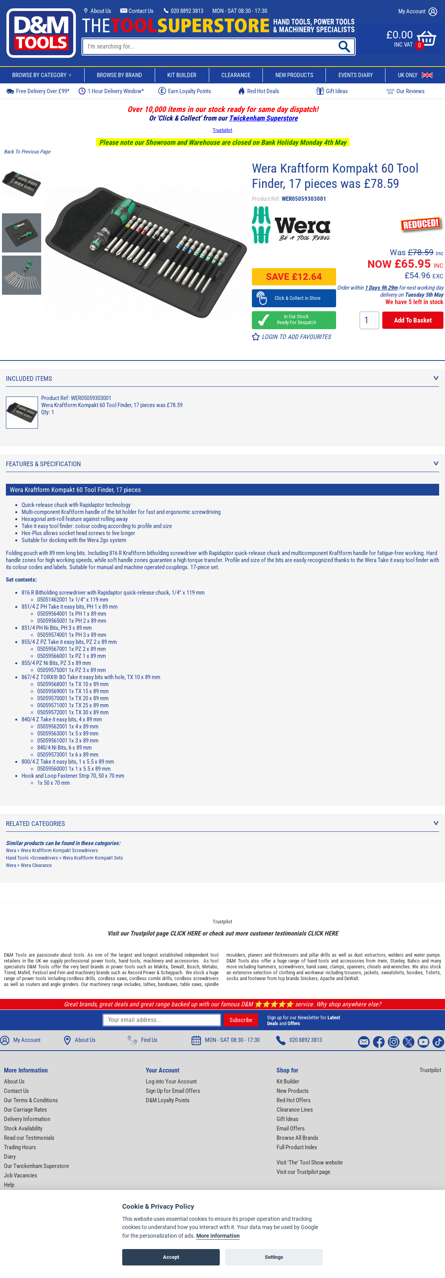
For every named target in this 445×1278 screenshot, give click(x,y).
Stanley (397, 961)
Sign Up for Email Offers (173, 1090)
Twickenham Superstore (263, 118)
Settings (274, 1257)
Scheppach (171, 972)
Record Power (142, 972)
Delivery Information (27, 1119)
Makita (161, 967)
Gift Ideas (332, 91)
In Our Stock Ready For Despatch (294, 319)
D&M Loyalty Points (168, 1100)
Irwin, (383, 961)
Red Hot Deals (258, 91)
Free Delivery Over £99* (37, 91)
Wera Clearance (36, 865)
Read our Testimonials (29, 1137)
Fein (61, 972)
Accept (171, 1257)
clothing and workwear (301, 972)
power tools (103, 961)
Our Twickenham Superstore (36, 1166)
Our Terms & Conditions (31, 1100)
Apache (327, 978)
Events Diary (355, 75)
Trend (9, 972)
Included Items (222, 378)
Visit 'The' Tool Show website (310, 1162)
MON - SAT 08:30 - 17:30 (239, 10)
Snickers (309, 978)
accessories (186, 961)
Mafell (24, 972)
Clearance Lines (295, 1109)
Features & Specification (222, 464)
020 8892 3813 (183, 10)
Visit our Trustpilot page (303, 1171)
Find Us (142, 1040)
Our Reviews (405, 91)
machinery (153, 961)
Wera (11, 850)
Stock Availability (23, 1128)
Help (9, 1184)
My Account (417, 11)
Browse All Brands (297, 1137)
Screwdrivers (45, 858)
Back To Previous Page (27, 152)
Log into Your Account (171, 1081)
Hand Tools (17, 858)
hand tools (130, 961)
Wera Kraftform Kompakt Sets (93, 858)
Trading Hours (20, 1147)
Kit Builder (181, 75)
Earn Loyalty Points (184, 91)
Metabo (209, 967)
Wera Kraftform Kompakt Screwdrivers (59, 850)
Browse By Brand (119, 75)
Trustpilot (222, 130)
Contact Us (137, 10)
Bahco (413, 961)
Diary (10, 1156)
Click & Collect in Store (294, 298)
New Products (294, 75)
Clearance (235, 75)
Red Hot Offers (294, 1100)
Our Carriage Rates (25, 1109)
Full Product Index (297, 1147)
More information (218, 1236)
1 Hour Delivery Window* (111, 91)
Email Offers (291, 1128)
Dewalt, (178, 967)
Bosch (193, 967)
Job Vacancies (20, 1175)
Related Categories (222, 823)
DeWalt (351, 978)
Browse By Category (43, 75)
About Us (96, 10)
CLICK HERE (185, 933)
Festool (40, 972)
